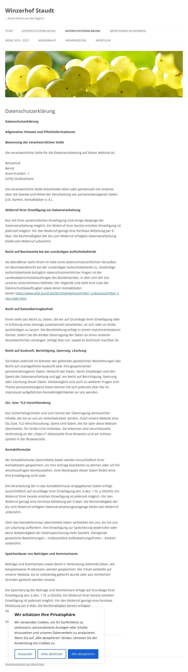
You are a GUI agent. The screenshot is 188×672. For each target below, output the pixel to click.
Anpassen (25, 654)
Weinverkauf (47, 40)
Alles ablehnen (52, 654)
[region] (56, 635)
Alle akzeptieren (83, 654)
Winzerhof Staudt (29, 10)
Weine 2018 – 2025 (17, 40)
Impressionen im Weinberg (128, 31)
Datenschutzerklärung (39, 31)
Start (9, 31)
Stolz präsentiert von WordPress (24, 664)
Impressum (103, 40)
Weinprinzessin (75, 40)
